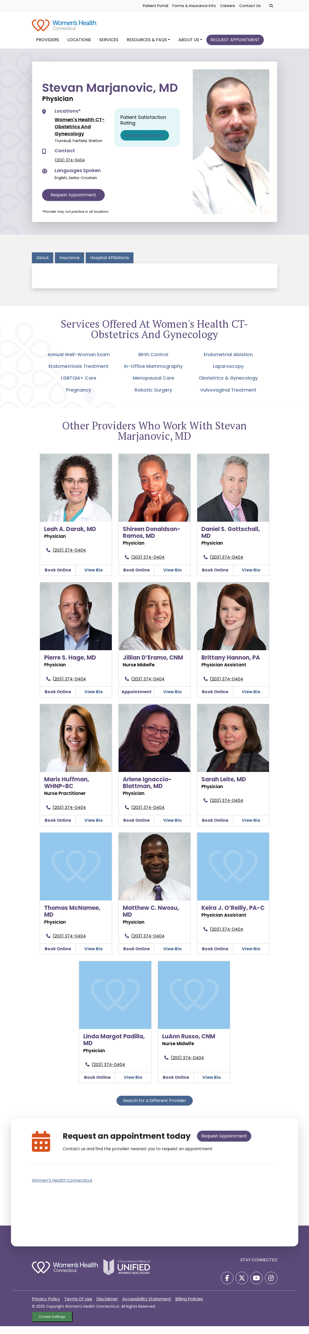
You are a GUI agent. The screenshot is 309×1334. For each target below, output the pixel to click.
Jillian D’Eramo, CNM (153, 665)
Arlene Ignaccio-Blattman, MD (147, 790)
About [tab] (42, 266)
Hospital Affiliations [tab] (109, 266)
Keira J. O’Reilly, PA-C (233, 916)
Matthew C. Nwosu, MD (151, 919)
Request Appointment (73, 203)
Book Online (58, 578)
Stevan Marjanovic (145, 143)
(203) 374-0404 (70, 167)
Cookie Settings (52, 1325)
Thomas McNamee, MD (72, 919)
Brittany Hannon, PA (230, 665)
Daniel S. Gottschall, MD (230, 540)
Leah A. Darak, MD (70, 537)
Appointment (136, 700)
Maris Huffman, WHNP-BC (66, 790)
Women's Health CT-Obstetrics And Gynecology (80, 134)
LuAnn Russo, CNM (188, 1044)
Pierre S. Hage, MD (70, 665)
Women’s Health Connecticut (62, 1188)
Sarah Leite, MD (223, 787)
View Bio (93, 578)
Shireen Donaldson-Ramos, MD (151, 540)
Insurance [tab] (69, 266)
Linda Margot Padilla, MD (114, 1047)
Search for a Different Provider (154, 1108)
